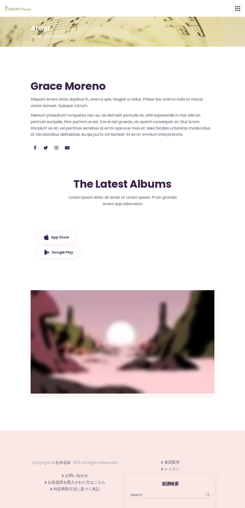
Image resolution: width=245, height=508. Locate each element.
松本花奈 (63, 462)
